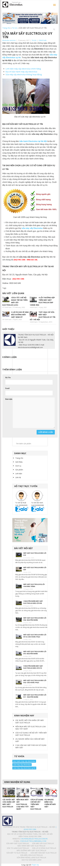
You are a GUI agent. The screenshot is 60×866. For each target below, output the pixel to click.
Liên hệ (18, 477)
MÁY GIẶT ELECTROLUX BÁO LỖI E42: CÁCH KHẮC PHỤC (34, 681)
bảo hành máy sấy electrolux (24, 761)
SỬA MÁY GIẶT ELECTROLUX (17, 843)
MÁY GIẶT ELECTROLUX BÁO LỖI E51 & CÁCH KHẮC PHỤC (34, 636)
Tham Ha (35, 865)
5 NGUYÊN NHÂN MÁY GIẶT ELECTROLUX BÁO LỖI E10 (33, 667)
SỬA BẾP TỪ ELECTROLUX (16, 853)
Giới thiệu (19, 462)
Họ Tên (8, 377)
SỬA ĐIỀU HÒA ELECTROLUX (31, 855)
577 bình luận (6, 307)
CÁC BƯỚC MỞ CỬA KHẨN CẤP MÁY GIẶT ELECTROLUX (29, 721)
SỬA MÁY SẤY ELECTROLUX (43, 843)
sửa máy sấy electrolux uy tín (24, 768)
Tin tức (14, 28)
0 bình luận (43, 40)
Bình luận (8, 399)
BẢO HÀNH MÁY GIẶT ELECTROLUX (31, 846)
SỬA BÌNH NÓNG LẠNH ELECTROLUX (31, 857)
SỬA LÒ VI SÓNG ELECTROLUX (44, 848)
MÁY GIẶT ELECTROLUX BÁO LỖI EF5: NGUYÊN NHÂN (34, 653)
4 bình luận (33, 307)
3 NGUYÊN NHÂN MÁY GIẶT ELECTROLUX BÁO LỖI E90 (33, 602)
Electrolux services (9, 40)
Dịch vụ (18, 466)
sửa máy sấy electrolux (22, 764)
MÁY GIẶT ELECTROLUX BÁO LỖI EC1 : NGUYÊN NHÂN (34, 696)
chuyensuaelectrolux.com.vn (33, 839)
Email (7, 388)
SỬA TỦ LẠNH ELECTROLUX (18, 848)
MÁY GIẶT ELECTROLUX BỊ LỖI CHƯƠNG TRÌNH (34, 585)
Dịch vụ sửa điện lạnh (31, 860)
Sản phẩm (19, 470)
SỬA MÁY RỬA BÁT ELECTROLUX (43, 853)
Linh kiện (18, 473)
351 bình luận (6, 320)
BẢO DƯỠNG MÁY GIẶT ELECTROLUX (31, 850)
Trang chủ (6, 28)
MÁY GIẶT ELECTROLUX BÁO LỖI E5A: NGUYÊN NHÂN (34, 619)
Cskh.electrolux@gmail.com (33, 841)
